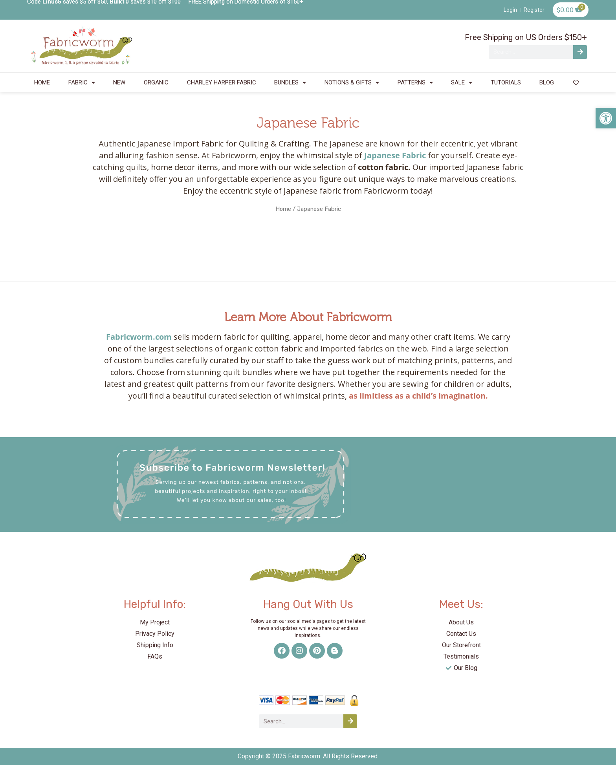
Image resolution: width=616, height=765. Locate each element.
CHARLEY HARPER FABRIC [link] (221, 82)
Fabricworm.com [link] (139, 336)
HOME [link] (42, 82)
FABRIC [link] (81, 83)
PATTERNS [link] (415, 83)
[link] (606, 118)
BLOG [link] (546, 82)
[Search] (580, 52)
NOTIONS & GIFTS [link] (351, 83)
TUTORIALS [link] (506, 82)
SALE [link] (461, 83)
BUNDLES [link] (290, 83)
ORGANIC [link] (156, 82)
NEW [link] (119, 82)
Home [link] (283, 208)
